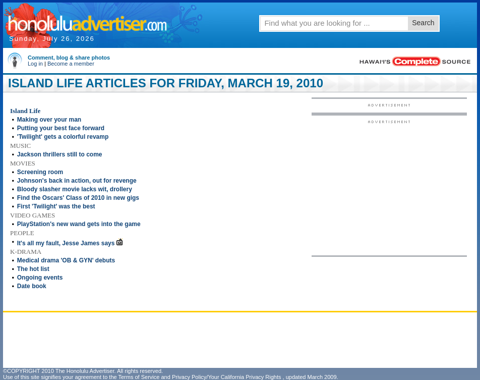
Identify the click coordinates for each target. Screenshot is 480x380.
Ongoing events (40, 277)
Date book (31, 286)
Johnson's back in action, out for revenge (77, 180)
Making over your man (49, 119)
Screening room (40, 172)
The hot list (33, 269)
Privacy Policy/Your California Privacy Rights (226, 377)
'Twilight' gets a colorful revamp (63, 136)
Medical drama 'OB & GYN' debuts (66, 260)
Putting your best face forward (60, 128)
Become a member (70, 64)
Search (423, 23)
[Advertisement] (389, 187)
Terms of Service (138, 377)
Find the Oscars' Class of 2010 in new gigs (78, 197)
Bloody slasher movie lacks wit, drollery (74, 189)
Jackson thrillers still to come (59, 154)
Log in (35, 64)
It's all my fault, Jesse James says (66, 243)
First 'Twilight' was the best (56, 206)
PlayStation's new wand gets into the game (79, 224)
